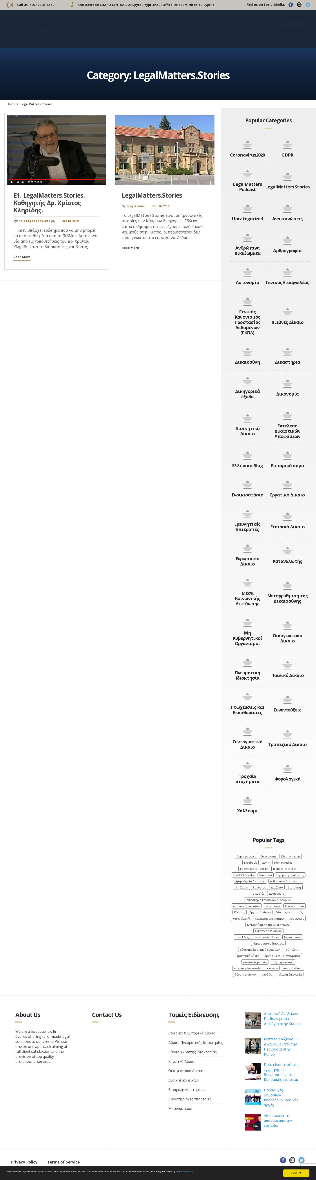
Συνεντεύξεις (287, 710)
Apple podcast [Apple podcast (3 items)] (246, 856)
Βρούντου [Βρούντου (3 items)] (259, 887)
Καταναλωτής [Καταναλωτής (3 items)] (242, 919)
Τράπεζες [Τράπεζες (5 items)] (290, 950)
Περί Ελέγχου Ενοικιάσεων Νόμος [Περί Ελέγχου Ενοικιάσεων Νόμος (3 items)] (257, 937)
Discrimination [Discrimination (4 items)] (290, 856)
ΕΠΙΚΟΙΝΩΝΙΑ (293, 28)
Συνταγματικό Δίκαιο (247, 744)
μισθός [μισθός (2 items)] (267, 974)
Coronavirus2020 (247, 155)
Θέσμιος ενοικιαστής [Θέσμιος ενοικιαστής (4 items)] (289, 912)
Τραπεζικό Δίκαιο (287, 744)
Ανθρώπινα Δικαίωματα (247, 250)
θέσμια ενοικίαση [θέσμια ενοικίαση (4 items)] (246, 974)
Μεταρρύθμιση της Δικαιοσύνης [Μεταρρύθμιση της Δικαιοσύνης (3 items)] (268, 925)
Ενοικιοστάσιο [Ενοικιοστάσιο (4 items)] (294, 906)
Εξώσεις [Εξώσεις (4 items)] (239, 912)
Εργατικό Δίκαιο (287, 495)
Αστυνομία (247, 282)
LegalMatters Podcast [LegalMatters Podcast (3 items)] (254, 869)
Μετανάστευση (180, 1108)
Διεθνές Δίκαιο (287, 322)
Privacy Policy (24, 1162)
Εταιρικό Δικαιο (287, 527)
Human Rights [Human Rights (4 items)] (283, 862)
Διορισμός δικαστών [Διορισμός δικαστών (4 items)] (246, 906)
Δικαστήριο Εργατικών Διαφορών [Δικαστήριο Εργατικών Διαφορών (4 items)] (268, 900)
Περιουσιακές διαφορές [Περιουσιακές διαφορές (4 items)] (268, 943)
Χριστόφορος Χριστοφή (36, 221)
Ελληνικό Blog (247, 466)
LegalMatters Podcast (247, 186)
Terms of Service (63, 1162)
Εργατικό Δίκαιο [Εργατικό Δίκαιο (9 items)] (260, 912)
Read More (22, 257)
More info (28, 1175)
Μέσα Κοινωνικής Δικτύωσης (247, 598)
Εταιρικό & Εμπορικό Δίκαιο (192, 1033)
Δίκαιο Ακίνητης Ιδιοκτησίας (192, 1052)
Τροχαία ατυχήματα (248, 778)
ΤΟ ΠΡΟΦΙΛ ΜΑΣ (171, 29)
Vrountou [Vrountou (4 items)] (265, 875)
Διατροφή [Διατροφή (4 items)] (294, 887)
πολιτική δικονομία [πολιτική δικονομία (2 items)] (289, 974)
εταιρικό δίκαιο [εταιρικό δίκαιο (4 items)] (293, 968)
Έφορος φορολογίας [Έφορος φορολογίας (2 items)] (290, 875)
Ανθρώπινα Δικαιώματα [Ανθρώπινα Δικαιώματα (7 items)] (285, 881)
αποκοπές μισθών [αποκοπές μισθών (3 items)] (255, 962)
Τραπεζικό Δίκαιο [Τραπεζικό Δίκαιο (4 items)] (248, 956)
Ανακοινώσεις (287, 219)
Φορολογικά (287, 779)
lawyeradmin (136, 206)
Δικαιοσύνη (247, 362)
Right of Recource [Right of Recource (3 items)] (284, 869)
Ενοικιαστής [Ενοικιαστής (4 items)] (272, 906)
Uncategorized (247, 219)
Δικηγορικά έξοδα (247, 393)
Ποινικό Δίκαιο (287, 675)
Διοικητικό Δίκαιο (247, 431)
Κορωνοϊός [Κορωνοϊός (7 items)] (296, 919)
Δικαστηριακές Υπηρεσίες (189, 1099)
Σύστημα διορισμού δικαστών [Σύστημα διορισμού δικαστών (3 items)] (260, 950)
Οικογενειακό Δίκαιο (287, 638)
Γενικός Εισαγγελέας (287, 282)
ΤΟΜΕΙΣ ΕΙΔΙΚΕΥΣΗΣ (221, 29)
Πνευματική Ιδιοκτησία (247, 675)
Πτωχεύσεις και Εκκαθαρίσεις (247, 709)
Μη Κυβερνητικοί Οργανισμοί (247, 638)
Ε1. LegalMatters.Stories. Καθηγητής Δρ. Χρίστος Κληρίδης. (49, 202)
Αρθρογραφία (287, 251)
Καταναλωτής (287, 561)
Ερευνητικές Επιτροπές (247, 526)
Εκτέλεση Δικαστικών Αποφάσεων (287, 431)
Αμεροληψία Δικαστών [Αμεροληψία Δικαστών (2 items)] (250, 881)
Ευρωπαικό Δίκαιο (248, 561)
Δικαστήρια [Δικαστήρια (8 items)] (276, 893)
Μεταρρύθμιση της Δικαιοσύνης (287, 598)
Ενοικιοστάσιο (247, 495)
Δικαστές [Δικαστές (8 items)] (258, 893)
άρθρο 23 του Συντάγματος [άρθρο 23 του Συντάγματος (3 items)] (282, 956)
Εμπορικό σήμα (287, 466)
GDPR (287, 155)
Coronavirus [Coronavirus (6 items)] (268, 856)
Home (11, 104)
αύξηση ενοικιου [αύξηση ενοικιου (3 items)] (283, 962)
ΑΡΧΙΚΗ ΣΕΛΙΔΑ (129, 29)
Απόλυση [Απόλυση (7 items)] (242, 887)
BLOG (260, 29)
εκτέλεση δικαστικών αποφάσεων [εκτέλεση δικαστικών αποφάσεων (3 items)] (256, 968)
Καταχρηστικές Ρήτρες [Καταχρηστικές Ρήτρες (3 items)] (270, 919)
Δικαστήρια (287, 362)
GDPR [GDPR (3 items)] (265, 862)
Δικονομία (287, 394)
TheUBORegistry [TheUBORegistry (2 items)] (243, 875)
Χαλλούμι (247, 811)
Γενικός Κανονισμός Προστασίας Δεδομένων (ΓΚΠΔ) (247, 322)
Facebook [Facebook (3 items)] (250, 862)
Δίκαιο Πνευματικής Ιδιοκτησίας (195, 1042)
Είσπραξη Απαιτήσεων (186, 1089)
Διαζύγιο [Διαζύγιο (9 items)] (277, 887)
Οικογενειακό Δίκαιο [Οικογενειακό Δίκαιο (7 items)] (268, 931)
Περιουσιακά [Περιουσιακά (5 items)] (292, 937)
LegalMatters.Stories (152, 195)
